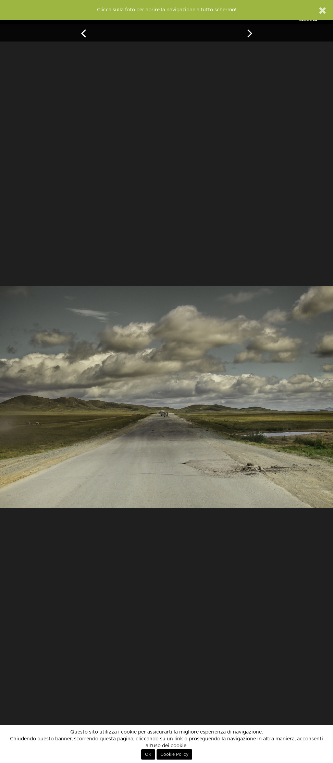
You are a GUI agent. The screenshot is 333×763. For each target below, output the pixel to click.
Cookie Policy (174, 754)
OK (148, 754)
